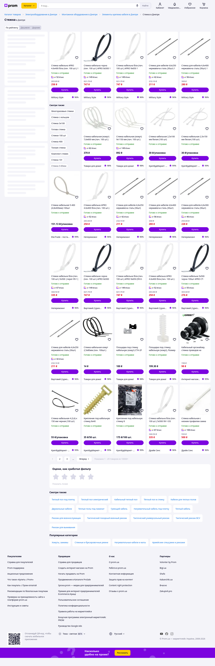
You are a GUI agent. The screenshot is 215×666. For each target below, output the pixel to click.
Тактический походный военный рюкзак (107, 526)
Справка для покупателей (20, 570)
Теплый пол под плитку (63, 507)
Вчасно (163, 593)
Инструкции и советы (17, 613)
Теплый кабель (183, 517)
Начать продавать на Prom (71, 581)
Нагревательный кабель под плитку (151, 517)
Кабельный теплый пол (125, 507)
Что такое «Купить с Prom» (20, 587)
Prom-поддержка (15, 576)
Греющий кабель (119, 517)
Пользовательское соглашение (73, 608)
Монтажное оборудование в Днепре (79, 14)
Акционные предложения (20, 581)
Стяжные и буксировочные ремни (91, 550)
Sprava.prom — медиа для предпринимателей (81, 593)
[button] (64, 90)
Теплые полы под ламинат (91, 517)
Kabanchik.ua (166, 587)
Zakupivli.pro (166, 599)
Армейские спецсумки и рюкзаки (168, 550)
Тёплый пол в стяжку (154, 507)
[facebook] (166, 642)
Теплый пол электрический (94, 507)
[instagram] (172, 642)
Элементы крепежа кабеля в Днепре (120, 14)
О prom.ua (114, 570)
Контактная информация (121, 581)
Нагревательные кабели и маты (130, 550)
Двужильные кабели (62, 517)
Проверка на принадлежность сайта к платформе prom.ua (26, 606)
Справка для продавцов (70, 570)
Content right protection (120, 593)
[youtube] (161, 642)
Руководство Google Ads (70, 634)
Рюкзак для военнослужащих (66, 526)
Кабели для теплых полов (183, 507)
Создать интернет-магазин (71, 576)
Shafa (162, 581)
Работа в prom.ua (117, 576)
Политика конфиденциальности (74, 613)
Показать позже (60, 483)
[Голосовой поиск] (137, 5)
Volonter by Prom (168, 570)
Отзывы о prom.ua (118, 599)
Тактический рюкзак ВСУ (188, 526)
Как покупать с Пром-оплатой (22, 593)
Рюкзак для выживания (63, 535)
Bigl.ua (163, 576)
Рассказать (122, 660)
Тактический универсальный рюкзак (151, 526)
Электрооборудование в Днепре (41, 14)
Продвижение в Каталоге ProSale (74, 587)
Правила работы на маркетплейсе (75, 619)
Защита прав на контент (121, 587)
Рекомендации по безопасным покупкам (27, 599)
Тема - (70, 641)
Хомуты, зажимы (60, 550)
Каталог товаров (12, 14)
